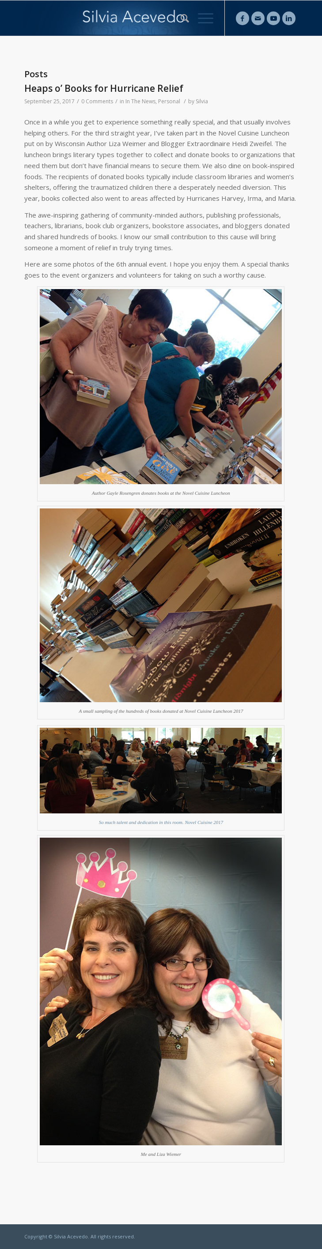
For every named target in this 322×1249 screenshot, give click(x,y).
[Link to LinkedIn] (288, 18)
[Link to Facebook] (242, 18)
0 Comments (97, 101)
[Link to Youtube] (273, 18)
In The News (140, 101)
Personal (169, 101)
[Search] (180, 18)
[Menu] (201, 18)
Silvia (202, 101)
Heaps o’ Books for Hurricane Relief (103, 88)
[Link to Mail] (258, 18)
